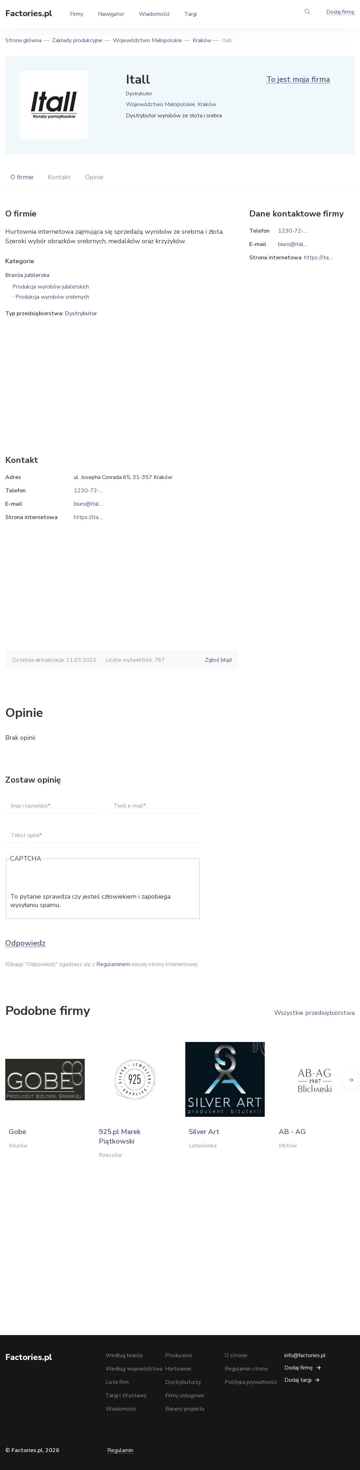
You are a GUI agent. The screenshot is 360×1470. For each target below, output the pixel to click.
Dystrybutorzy (183, 1382)
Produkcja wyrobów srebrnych (52, 297)
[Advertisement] (122, 375)
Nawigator (111, 14)
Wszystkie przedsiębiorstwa (314, 1013)
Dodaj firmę (340, 12)
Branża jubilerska (27, 275)
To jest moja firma (298, 79)
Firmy (76, 14)
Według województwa (133, 1369)
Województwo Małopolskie (147, 40)
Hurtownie (178, 1369)
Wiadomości (154, 14)
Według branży (124, 1355)
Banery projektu (184, 1409)
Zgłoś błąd (218, 660)
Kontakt (59, 177)
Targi (190, 14)
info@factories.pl (305, 1355)
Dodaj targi (297, 1380)
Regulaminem (113, 964)
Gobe (17, 1132)
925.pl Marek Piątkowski (120, 1136)
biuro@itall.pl (90, 504)
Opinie (94, 177)
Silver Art (204, 1132)
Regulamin (120, 1450)
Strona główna (23, 40)
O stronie (236, 1355)
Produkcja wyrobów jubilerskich (50, 287)
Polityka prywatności (251, 1382)
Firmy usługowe (184, 1395)
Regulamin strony (246, 1369)
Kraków (202, 40)
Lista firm (117, 1382)
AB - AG (292, 1132)
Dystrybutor (81, 313)
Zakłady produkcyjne (77, 40)
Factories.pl (28, 13)
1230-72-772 (92, 490)
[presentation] (63, 878)
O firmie (22, 177)
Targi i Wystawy (126, 1395)
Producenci (178, 1355)
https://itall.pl (91, 517)
